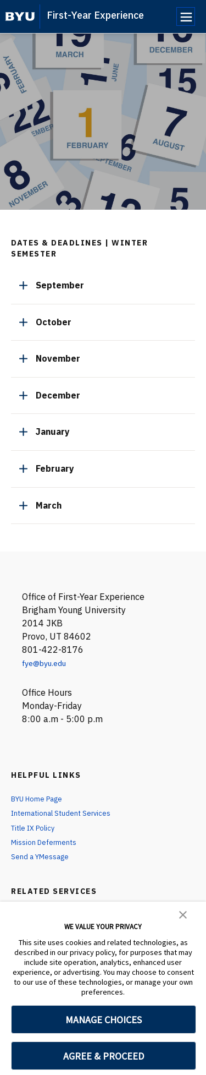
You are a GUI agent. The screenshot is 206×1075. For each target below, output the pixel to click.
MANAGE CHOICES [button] (103, 1019)
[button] (183, 913)
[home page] (20, 16)
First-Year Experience (95, 15)
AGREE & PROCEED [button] (103, 1056)
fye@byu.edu (48, 662)
